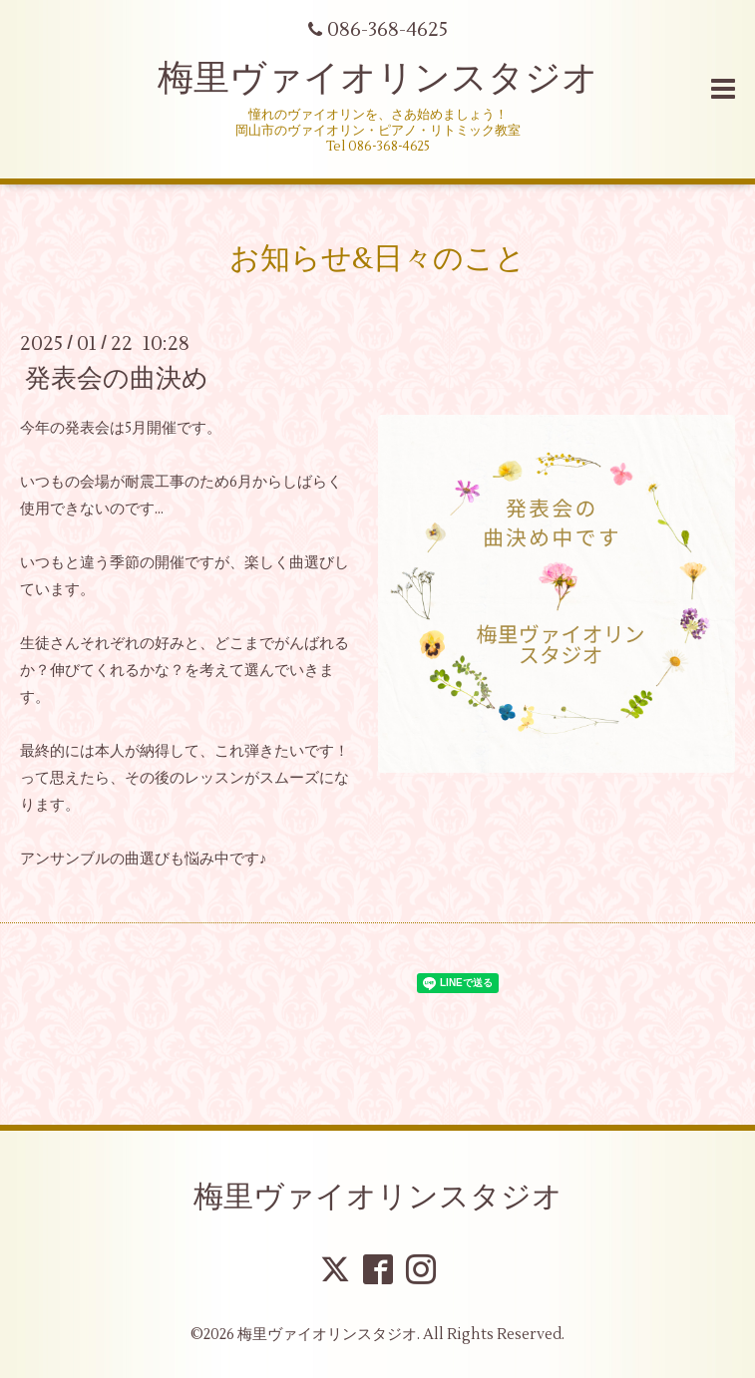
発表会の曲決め (116, 379)
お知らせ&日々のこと (377, 258)
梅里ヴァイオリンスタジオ (378, 79)
